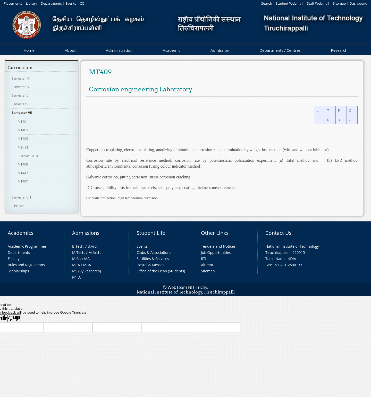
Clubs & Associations (154, 252)
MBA (87, 264)
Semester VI (20, 104)
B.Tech (77, 246)
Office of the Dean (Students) (161, 271)
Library (31, 3)
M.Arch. (94, 252)
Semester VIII (21, 197)
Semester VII (22, 112)
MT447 (23, 172)
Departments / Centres (280, 50)
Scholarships (18, 271)
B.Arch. (93, 246)
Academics (20, 232)
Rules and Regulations (26, 264)
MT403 (23, 130)
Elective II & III (28, 155)
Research (339, 50)
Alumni (207, 264)
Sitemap (339, 3)
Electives (18, 205)
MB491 (23, 147)
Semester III (20, 78)
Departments (51, 3)
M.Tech (78, 252)
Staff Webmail (318, 3)
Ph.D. (76, 277)
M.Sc (76, 258)
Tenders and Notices (218, 246)
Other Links (215, 232)
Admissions (85, 232)
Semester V (20, 95)
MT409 (23, 164)
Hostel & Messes (150, 264)
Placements (13, 3)
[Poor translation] (14, 318)
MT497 (23, 181)
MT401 (23, 121)
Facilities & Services (153, 258)
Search (266, 3)
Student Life (151, 232)
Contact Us (278, 232)
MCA (76, 264)
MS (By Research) (86, 271)
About (70, 50)
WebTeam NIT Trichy (187, 287)
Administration (119, 50)
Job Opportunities (216, 252)
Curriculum (20, 67)
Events (70, 3)
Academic (171, 50)
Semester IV (20, 86)
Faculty (14, 258)
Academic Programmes (27, 246)
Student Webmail (289, 3)
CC (82, 3)
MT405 (23, 138)
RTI (203, 258)
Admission (219, 50)
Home (28, 50)
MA (87, 258)
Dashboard (358, 3)
